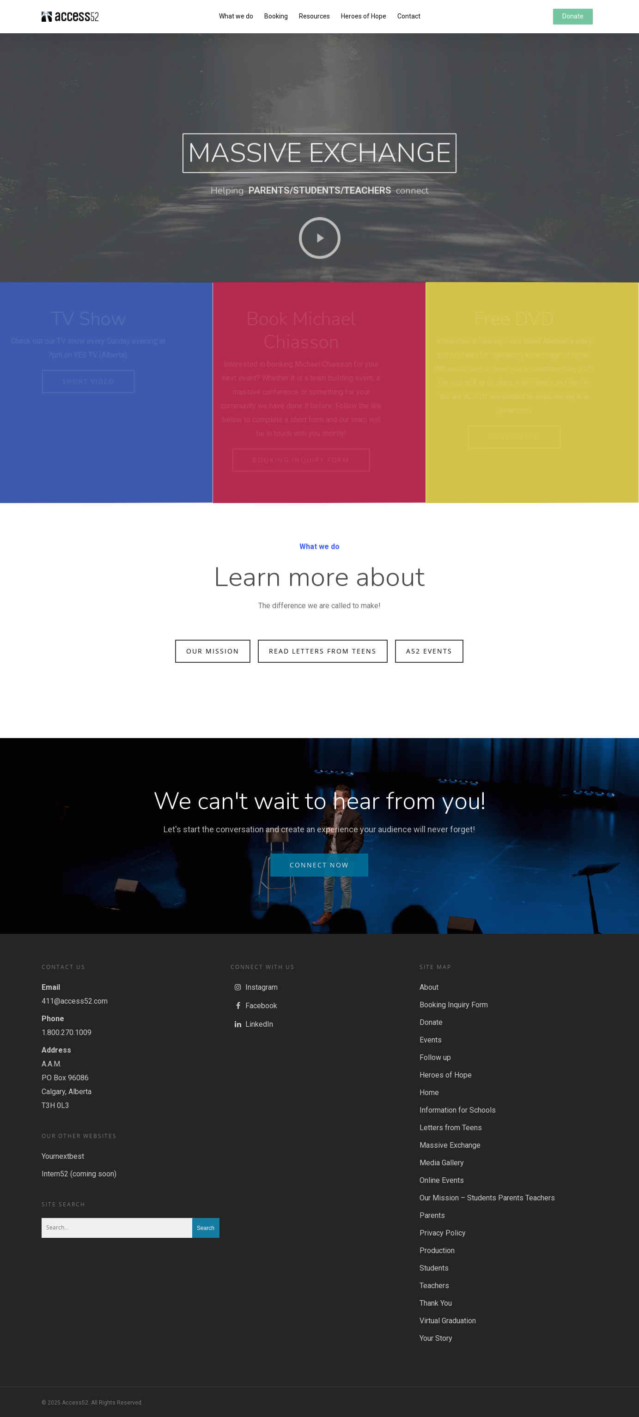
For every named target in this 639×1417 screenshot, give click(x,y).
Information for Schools (458, 1110)
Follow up (435, 1057)
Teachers (434, 1285)
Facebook (254, 1006)
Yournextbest (63, 1156)
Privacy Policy (443, 1233)
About (429, 987)
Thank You (436, 1303)
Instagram (254, 987)
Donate (573, 16)
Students (434, 1268)
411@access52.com (75, 1001)
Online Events (442, 1180)
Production (437, 1250)
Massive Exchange (450, 1145)
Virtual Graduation (448, 1320)
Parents (432, 1215)
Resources (314, 16)
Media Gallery (442, 1162)
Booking (276, 16)
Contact (408, 16)
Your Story (436, 1338)
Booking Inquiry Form (454, 1004)
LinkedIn (252, 1024)
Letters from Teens (451, 1127)
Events (431, 1040)
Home (429, 1092)
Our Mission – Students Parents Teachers (487, 1197)
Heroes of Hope (363, 16)
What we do (236, 16)
